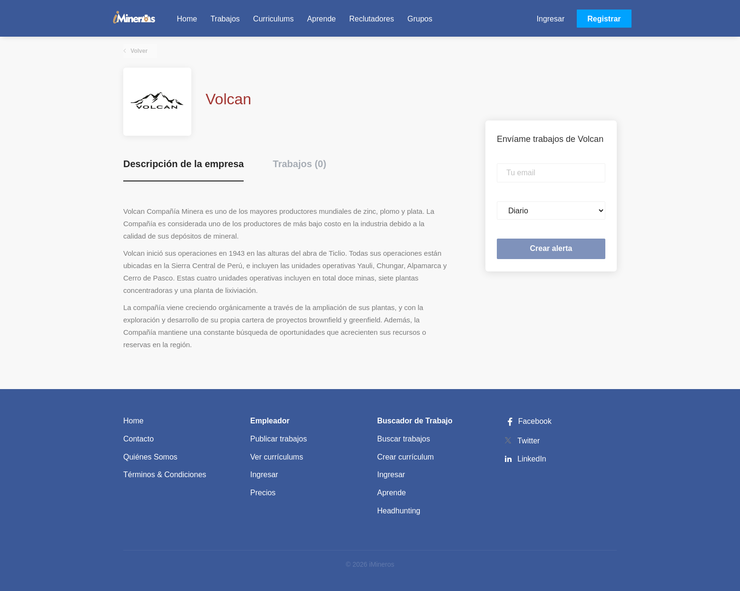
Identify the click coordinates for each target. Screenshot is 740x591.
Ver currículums (276, 457)
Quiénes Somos (150, 457)
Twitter (528, 441)
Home (133, 421)
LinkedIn (531, 459)
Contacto (138, 439)
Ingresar (551, 19)
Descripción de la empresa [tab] (183, 164)
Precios (263, 493)
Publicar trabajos (278, 439)
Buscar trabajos (403, 439)
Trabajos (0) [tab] (299, 164)
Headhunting (399, 511)
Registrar (604, 19)
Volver (138, 51)
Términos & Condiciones (164, 475)
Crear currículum (405, 457)
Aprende (391, 493)
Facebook (528, 421)
